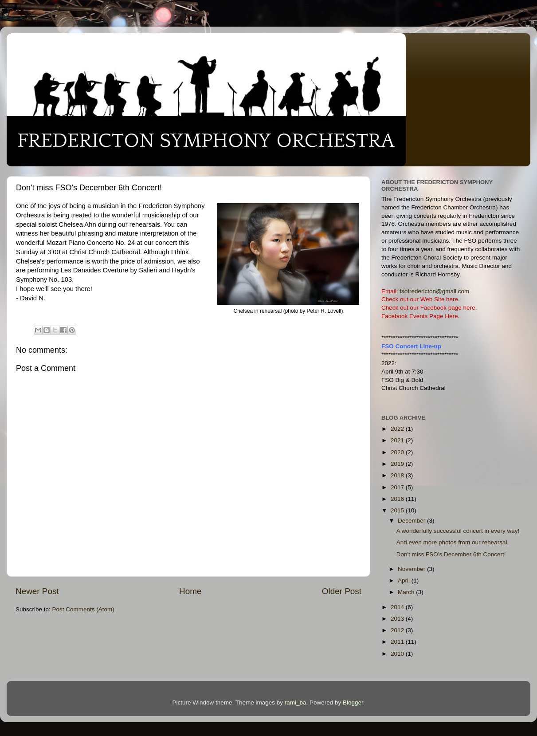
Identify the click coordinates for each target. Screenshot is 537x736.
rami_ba (295, 702)
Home (190, 591)
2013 (398, 618)
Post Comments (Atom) (83, 609)
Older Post (341, 591)
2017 (398, 487)
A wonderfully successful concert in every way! (458, 530)
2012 (398, 630)
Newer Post (37, 591)
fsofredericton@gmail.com (434, 291)
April (405, 580)
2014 (398, 607)
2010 (398, 653)
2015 (398, 510)
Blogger (353, 702)
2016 (398, 499)
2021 (398, 440)
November (412, 569)
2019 (398, 463)
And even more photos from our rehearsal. (452, 542)
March (407, 592)
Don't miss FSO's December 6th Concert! (451, 554)
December (412, 520)
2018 (398, 475)
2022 (398, 428)
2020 (398, 452)
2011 (398, 641)
